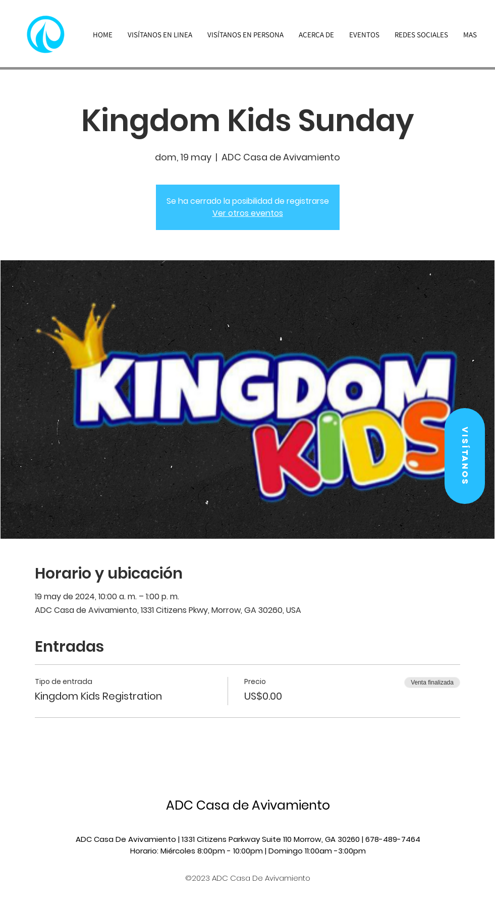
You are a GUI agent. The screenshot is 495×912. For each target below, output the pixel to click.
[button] (465, 456)
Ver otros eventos (247, 213)
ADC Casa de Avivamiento (248, 805)
